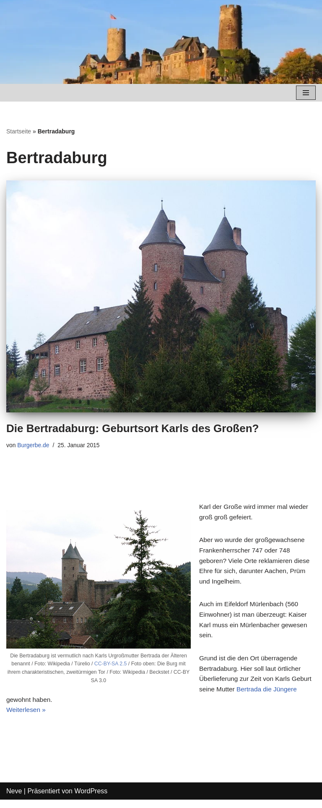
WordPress (90, 799)
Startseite (18, 131)
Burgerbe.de (34, 445)
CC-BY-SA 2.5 (111, 666)
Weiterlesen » (26, 718)
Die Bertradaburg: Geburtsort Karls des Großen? (132, 428)
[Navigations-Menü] (306, 93)
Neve (14, 799)
